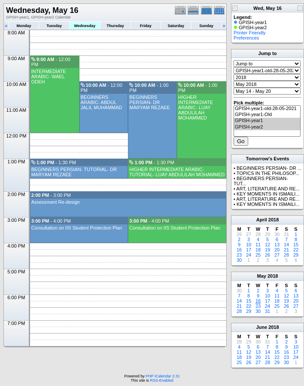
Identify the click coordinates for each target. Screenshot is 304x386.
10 (248, 244)
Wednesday (84, 26)
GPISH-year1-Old (267, 115)
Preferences (246, 37)
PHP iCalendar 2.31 (162, 376)
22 (295, 249)
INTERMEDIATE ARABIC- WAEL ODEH (48, 76)
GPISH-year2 (267, 127)
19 (267, 249)
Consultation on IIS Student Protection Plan (76, 227)
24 (248, 254)
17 (248, 249)
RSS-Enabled (161, 380)
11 (258, 244)
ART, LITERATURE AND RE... (268, 188)
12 (267, 244)
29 (295, 254)
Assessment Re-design (55, 202)
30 (239, 260)
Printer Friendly (250, 32)
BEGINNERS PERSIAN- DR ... (269, 168)
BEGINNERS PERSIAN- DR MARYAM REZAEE (149, 102)
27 (277, 254)
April (261, 219)
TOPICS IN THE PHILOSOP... (268, 173)
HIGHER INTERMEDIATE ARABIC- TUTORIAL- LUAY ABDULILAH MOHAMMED (177, 172)
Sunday (206, 26)
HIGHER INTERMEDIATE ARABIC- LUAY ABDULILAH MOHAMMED (195, 107)
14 (286, 244)
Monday (24, 26)
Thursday (115, 26)
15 (295, 244)
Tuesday (54, 26)
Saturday (176, 26)
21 (286, 249)
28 (286, 254)
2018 (273, 219)
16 (239, 249)
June (261, 327)
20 (277, 249)
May (261, 276)
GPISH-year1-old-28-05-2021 (267, 109)
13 (277, 244)
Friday (146, 26)
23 (239, 254)
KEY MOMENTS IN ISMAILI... (268, 193)
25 (258, 254)
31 (267, 311)
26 (267, 254)
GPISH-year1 (267, 121)
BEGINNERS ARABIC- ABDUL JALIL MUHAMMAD (101, 102)
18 (258, 249)
